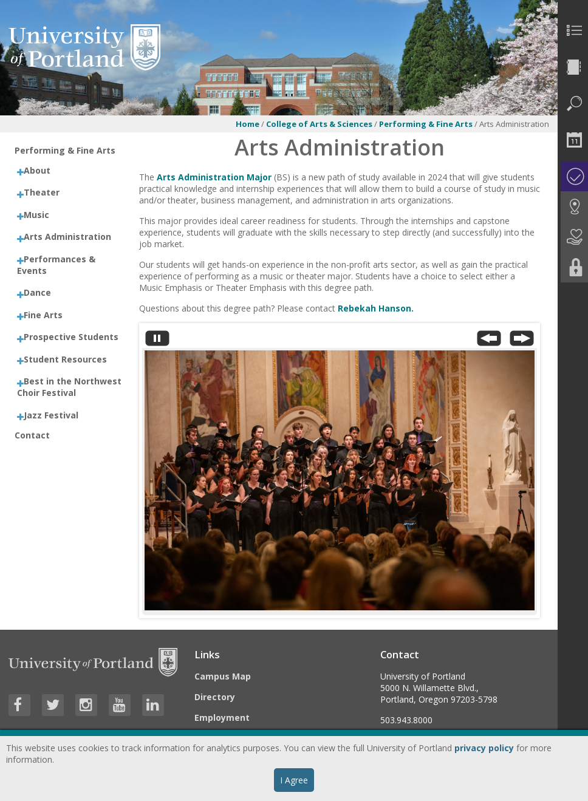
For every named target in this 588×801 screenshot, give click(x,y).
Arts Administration (67, 236)
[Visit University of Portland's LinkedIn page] (153, 705)
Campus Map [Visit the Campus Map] (222, 676)
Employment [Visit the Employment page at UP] (222, 717)
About (37, 170)
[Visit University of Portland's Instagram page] (86, 705)
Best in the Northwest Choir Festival (69, 386)
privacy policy (484, 748)
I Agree (294, 780)
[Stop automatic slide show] (157, 341)
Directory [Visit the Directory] (214, 697)
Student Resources (65, 359)
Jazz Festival (51, 415)
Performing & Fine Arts (426, 123)
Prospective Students (71, 337)
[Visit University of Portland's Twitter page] (53, 705)
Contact (32, 435)
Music (36, 214)
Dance (37, 292)
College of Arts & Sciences (319, 123)
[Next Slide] (522, 341)
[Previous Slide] (489, 341)
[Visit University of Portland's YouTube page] (120, 705)
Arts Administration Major (215, 177)
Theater (42, 192)
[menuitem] (573, 30)
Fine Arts (43, 315)
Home (247, 123)
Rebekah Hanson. (376, 308)
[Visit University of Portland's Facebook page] (19, 705)
